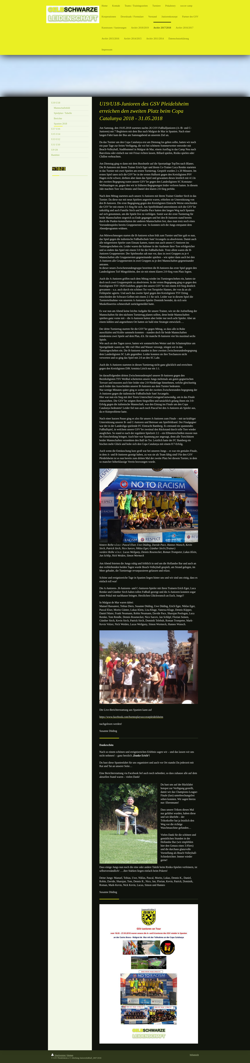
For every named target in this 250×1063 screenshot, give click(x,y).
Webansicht (194, 1055)
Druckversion (58, 1055)
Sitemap (70, 1055)
